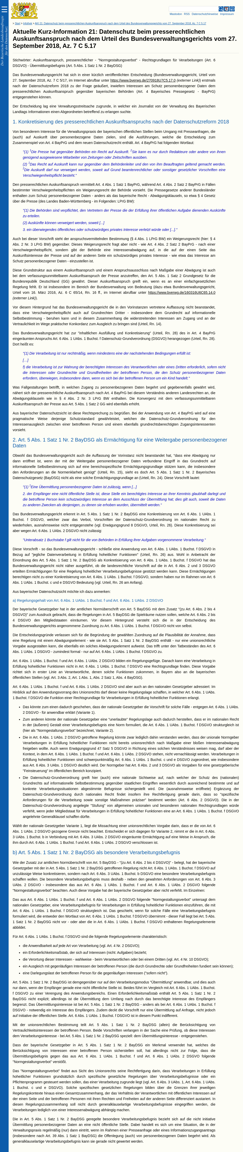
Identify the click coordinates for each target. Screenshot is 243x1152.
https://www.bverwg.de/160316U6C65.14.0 (181, 292)
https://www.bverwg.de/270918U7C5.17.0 (143, 80)
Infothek (27, 23)
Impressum (227, 13)
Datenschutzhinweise (205, 13)
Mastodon (176, 13)
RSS (187, 13)
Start (17, 23)
